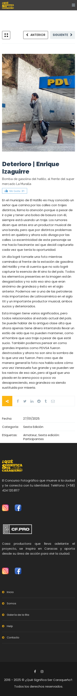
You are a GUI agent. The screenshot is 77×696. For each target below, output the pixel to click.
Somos (11, 603)
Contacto (13, 637)
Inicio (10, 592)
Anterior (37, 35)
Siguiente (60, 35)
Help (10, 626)
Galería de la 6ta (18, 615)
